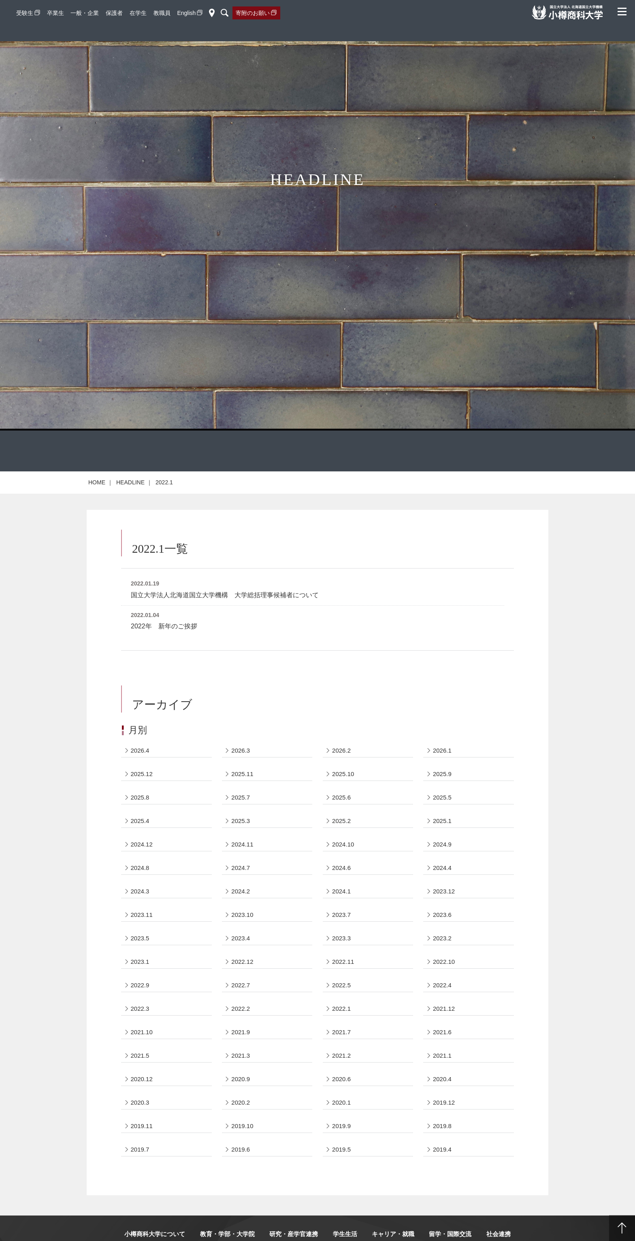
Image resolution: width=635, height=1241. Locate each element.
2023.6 (442, 914)
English (186, 13)
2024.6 (341, 867)
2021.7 (341, 1032)
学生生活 (345, 1233)
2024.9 (442, 844)
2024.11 (242, 844)
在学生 (138, 13)
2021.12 (444, 1008)
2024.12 (142, 844)
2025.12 (142, 773)
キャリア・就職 (393, 1233)
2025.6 (341, 797)
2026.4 (140, 750)
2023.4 (240, 938)
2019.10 (242, 1125)
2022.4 (442, 985)
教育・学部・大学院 (227, 1233)
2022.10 (444, 961)
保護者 (114, 13)
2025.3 (240, 820)
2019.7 (140, 1149)
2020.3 (140, 1102)
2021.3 (240, 1055)
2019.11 (142, 1125)
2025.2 (341, 820)
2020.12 (142, 1079)
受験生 (24, 13)
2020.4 (442, 1079)
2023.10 (242, 914)
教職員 (161, 13)
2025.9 (442, 773)
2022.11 (343, 961)
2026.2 (341, 750)
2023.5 (140, 938)
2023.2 (442, 938)
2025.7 (240, 797)
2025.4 (140, 820)
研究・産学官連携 (293, 1233)
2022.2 (240, 1008)
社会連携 (498, 1233)
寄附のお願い (253, 13)
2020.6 (341, 1079)
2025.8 (140, 797)
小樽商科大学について (154, 1233)
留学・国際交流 (450, 1233)
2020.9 (240, 1079)
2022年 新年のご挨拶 (164, 626)
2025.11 (242, 773)
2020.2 (240, 1102)
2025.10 (343, 773)
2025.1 (442, 820)
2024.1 (341, 891)
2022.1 (341, 1008)
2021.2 (341, 1055)
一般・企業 (84, 13)
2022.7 (240, 985)
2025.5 (442, 797)
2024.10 (343, 844)
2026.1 (442, 750)
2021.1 (442, 1055)
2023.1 (140, 961)
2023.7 (341, 914)
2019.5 (341, 1149)
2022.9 (140, 985)
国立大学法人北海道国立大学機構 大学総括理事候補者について (225, 595)
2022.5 (341, 985)
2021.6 (442, 1032)
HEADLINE (130, 482)
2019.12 (444, 1102)
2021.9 (240, 1032)
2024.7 (240, 867)
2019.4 (442, 1149)
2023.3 (341, 938)
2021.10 (142, 1032)
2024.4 (442, 867)
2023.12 (444, 891)
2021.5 (140, 1055)
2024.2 (240, 891)
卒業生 (55, 13)
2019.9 (341, 1125)
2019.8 (442, 1125)
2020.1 (341, 1102)
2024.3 (140, 891)
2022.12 (242, 961)
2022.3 (140, 1008)
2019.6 (240, 1149)
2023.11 (142, 914)
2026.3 (240, 750)
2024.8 (140, 867)
